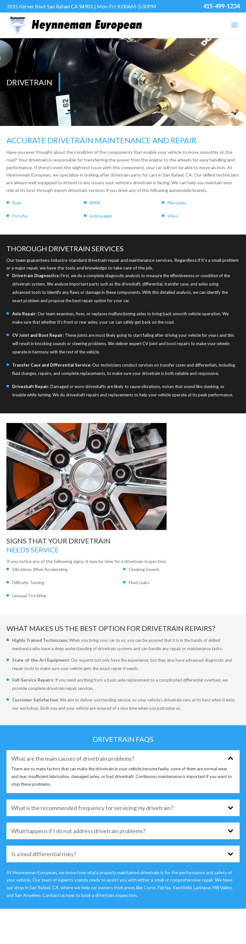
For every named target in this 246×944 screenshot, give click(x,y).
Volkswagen (101, 216)
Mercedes (177, 202)
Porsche (19, 216)
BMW (95, 202)
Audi (16, 202)
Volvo (173, 216)
